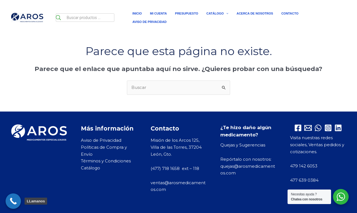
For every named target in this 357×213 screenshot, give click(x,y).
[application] (218, 17)
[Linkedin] (338, 128)
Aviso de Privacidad (101, 140)
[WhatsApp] (318, 128)
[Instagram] (328, 128)
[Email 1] (308, 128)
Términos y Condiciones (106, 161)
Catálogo (90, 168)
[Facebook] (298, 128)
